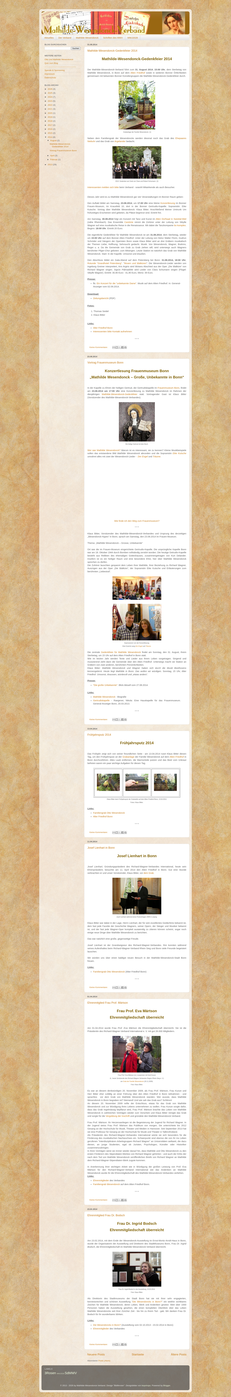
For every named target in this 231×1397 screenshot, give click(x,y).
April (52, 155)
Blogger (166, 1385)
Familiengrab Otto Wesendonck (109, 813)
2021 (50, 109)
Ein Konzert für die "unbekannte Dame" (116, 283)
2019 (50, 117)
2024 (50, 97)
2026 (50, 89)
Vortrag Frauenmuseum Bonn (105, 362)
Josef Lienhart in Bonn (101, 847)
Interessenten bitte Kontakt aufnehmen (112, 331)
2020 (50, 113)
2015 (50, 133)
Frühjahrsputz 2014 (99, 734)
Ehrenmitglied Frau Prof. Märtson (107, 1002)
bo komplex (180, 225)
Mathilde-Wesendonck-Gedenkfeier (119, 394)
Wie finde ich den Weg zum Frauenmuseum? (137, 521)
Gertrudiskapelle (101, 700)
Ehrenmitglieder (101, 1180)
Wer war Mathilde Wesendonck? (103, 450)
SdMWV (71, 1373)
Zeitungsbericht (101, 298)
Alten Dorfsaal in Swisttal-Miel (171, 219)
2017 (50, 125)
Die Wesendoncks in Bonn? (147, 1301)
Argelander (120, 141)
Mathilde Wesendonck (87, 37)
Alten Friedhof (137, 73)
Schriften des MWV (113, 37)
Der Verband (64, 37)
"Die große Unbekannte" (105, 685)
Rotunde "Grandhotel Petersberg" (104, 263)
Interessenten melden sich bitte (103, 187)
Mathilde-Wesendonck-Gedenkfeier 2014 (112, 50)
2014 (50, 137)
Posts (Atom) (104, 1361)
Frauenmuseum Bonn (168, 388)
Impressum (50, 74)
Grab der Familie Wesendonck (133, 1081)
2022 (50, 105)
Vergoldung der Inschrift (118, 1116)
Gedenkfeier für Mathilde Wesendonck (121, 652)
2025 (50, 93)
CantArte (128, 222)
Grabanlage (128, 757)
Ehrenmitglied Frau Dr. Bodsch (106, 1215)
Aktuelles (49, 37)
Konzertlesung (168, 203)
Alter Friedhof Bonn (103, 328)
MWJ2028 (133, 37)
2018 (50, 121)
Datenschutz (50, 77)
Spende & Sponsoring (55, 70)
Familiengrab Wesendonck (106, 1184)
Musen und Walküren (135, 263)
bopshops (146, 1385)
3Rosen (50, 1373)
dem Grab (149, 873)
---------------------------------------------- (60, 67)
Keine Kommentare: (99, 347)
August (53, 140)
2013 (50, 164)
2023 (50, 101)
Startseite (138, 1354)
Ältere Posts (178, 1354)
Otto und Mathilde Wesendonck (59, 59)
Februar (54, 159)
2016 (50, 129)
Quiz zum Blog (51, 63)
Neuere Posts (96, 1354)
